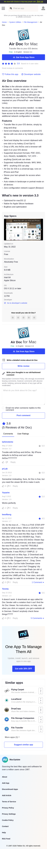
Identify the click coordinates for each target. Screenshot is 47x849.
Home (4, 22)
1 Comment (38, 582)
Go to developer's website (15, 303)
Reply (13, 462)
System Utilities (15, 22)
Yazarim (6, 492)
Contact (5, 826)
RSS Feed (6, 839)
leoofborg (6, 514)
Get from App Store (23, 57)
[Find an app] (11, 8)
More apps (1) (11, 737)
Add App (5, 783)
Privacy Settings (9, 814)
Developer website (31, 74)
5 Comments (37, 618)
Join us (40, 1)
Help (4, 832)
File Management (30, 22)
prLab (5, 468)
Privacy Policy (8, 808)
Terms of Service (9, 801)
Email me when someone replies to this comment (23, 409)
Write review (23, 366)
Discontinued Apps (10, 789)
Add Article (6, 795)
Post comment (23, 415)
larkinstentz (7, 442)
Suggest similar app (23, 744)
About (4, 777)
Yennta (5, 589)
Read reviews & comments (12, 68)
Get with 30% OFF (23, 668)
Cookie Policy (8, 820)
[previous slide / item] (6, 229)
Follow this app (10, 74)
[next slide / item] (41, 229)
